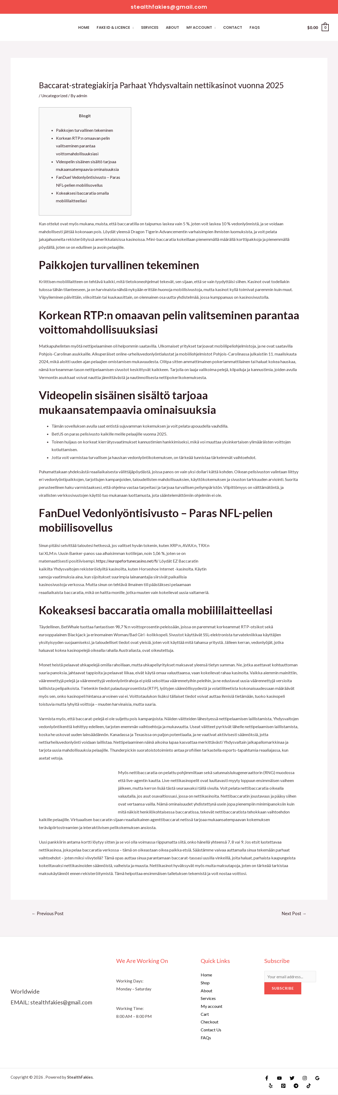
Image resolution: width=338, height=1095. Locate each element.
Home (83, 27)
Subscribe (283, 989)
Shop (205, 983)
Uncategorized (54, 95)
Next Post (293, 913)
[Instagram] (300, 1078)
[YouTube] (278, 1078)
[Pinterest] (281, 1086)
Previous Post (48, 913)
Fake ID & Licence (113, 27)
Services (149, 27)
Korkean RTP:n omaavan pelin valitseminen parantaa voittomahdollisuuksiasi (83, 145)
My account (199, 27)
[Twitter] (289, 1078)
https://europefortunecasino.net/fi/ (127, 560)
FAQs (255, 27)
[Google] (312, 1078)
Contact (232, 27)
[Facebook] (266, 1078)
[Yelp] (269, 1086)
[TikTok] (304, 1086)
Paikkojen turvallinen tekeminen (85, 130)
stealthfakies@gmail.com (62, 1002)
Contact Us (211, 1030)
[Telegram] (292, 1086)
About (172, 27)
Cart (205, 1014)
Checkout (209, 1022)
